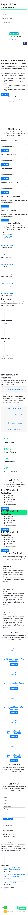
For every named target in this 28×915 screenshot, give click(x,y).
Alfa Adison (15, 649)
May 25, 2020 (15, 674)
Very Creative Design (7, 245)
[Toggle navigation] (25, 43)
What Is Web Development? (16, 389)
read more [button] (14, 664)
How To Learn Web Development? (16, 416)
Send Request (14, 34)
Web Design (7, 238)
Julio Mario (15, 673)
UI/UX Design (8, 234)
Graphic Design (8, 236)
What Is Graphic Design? (15, 429)
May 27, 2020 (15, 650)
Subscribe (22, 908)
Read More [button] (5, 94)
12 (15, 700)
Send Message (8, 819)
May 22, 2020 (15, 698)
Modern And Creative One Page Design (14, 708)
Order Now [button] (5, 508)
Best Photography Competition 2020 (14, 732)
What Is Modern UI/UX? (14, 409)
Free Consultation (14, 40)
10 (15, 652)
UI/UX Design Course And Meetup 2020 (14, 660)
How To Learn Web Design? (15, 423)
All (5, 232)
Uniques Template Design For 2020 (14, 684)
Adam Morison (15, 697)
